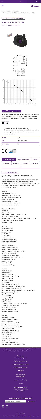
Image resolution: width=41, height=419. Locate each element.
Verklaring (18, 413)
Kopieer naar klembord (11, 172)
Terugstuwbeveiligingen (20, 358)
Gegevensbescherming (20, 380)
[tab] (9, 159)
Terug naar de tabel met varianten (14, 18)
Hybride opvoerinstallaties (20, 361)
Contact (20, 1)
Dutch (37, 1)
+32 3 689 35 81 (20, 391)
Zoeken (8, 1)
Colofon (21, 383)
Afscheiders (20, 370)
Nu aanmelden (31, 401)
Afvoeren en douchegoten (20, 367)
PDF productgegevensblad (12, 111)
